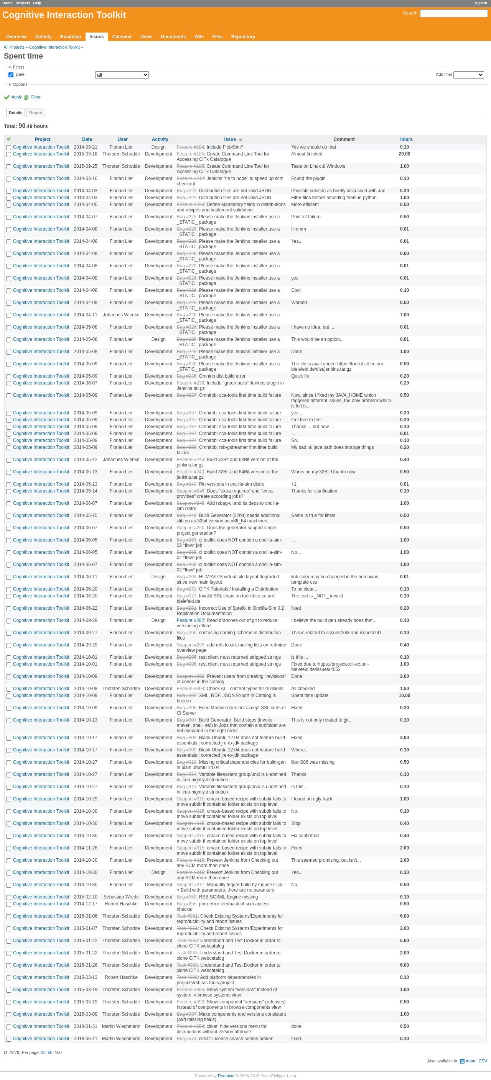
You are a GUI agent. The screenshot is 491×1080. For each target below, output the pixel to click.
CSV (483, 1061)
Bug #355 (186, 904)
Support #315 (190, 799)
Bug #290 (186, 632)
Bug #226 (186, 216)
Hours (406, 139)
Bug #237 (186, 395)
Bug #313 (186, 762)
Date (20, 74)
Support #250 (190, 527)
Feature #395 (190, 989)
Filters (18, 67)
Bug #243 (186, 484)
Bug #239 (186, 447)
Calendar (122, 36)
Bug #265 (186, 540)
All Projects (14, 47)
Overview (16, 36)
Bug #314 (186, 774)
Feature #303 (190, 688)
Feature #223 (190, 204)
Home (7, 3)
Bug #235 (186, 376)
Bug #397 (186, 1014)
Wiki (199, 36)
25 (43, 1052)
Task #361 (187, 916)
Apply (17, 97)
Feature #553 (190, 1026)
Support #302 (190, 676)
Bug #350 (186, 897)
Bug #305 (186, 695)
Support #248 (190, 503)
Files (217, 36)
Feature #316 (190, 860)
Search (410, 13)
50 (50, 1052)
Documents (173, 36)
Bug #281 (186, 608)
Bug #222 (186, 190)
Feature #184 (190, 147)
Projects (23, 3)
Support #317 (190, 884)
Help (37, 3)
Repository (243, 36)
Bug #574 (186, 1038)
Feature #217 (190, 178)
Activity (43, 36)
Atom (470, 1061)
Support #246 (190, 491)
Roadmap (70, 36)
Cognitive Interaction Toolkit (54, 47)
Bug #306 (186, 707)
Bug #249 (186, 515)
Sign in (481, 3)
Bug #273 (186, 596)
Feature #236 (190, 383)
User (123, 139)
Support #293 (190, 645)
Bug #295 (186, 657)
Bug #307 (186, 720)
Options (20, 84)
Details (15, 112)
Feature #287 (190, 620)
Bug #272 (186, 589)
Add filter (444, 74)
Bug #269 (186, 576)
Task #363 (187, 940)
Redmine (226, 1075)
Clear (36, 97)
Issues (96, 36)
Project (43, 139)
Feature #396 (190, 1002)
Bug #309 (186, 737)
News (146, 36)
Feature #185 (190, 154)
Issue (230, 139)
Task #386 (187, 977)
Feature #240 (190, 459)
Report (36, 112)
